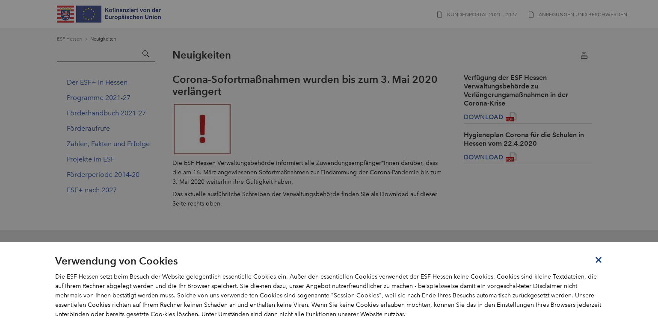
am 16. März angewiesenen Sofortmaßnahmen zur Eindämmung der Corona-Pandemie (301, 172)
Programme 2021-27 (98, 98)
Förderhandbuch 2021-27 (106, 113)
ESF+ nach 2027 (92, 190)
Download (484, 117)
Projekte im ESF (91, 159)
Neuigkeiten (103, 39)
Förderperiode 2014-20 (103, 174)
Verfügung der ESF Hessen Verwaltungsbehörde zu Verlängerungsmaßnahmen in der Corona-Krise (516, 90)
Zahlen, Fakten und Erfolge (108, 144)
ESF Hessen (69, 39)
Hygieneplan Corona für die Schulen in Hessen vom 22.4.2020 (524, 139)
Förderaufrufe (88, 128)
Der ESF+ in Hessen (97, 82)
